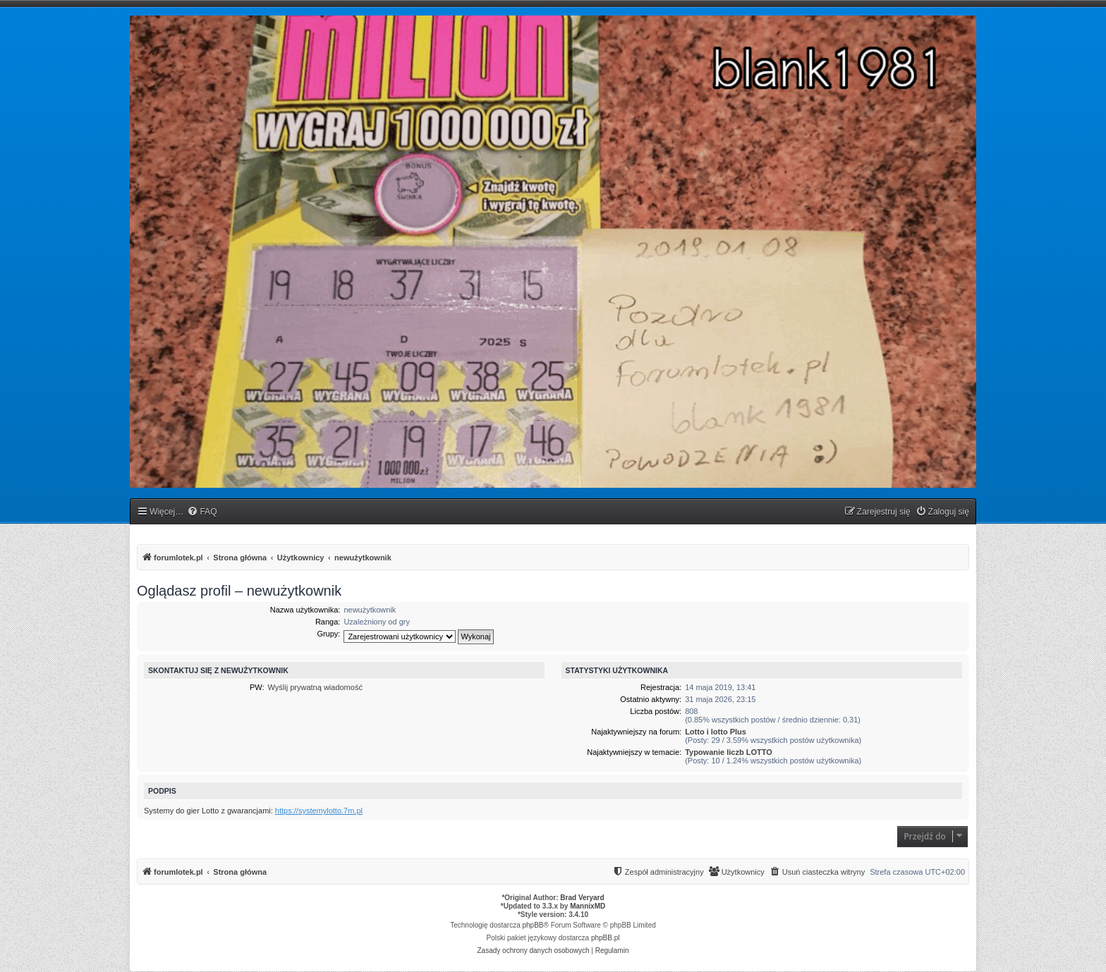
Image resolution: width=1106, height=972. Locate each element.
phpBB (533, 925)
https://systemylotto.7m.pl (319, 810)
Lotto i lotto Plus (715, 731)
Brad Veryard (582, 898)
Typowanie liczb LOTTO (728, 752)
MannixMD (587, 906)
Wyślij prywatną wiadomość (315, 687)
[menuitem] (202, 512)
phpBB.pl (605, 938)
